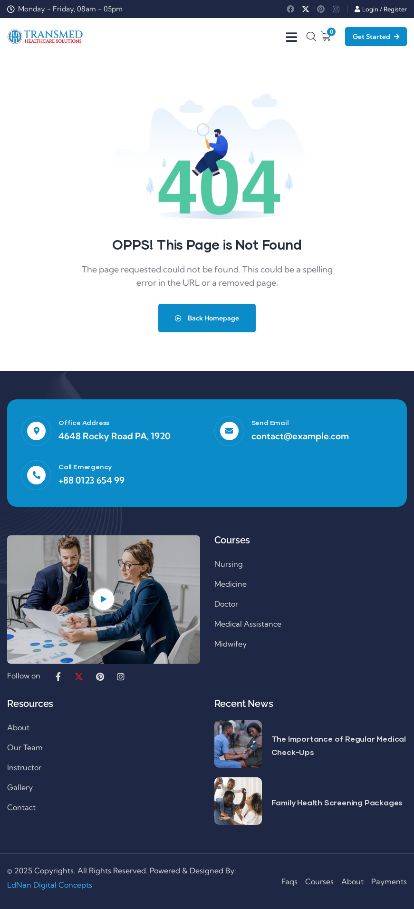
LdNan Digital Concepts (49, 885)
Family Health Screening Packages (337, 802)
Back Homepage (207, 318)
